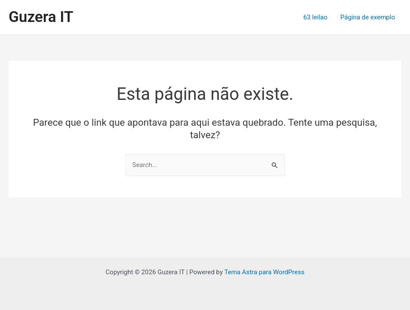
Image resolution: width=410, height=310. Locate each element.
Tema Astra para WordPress (264, 272)
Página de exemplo (367, 17)
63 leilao (315, 17)
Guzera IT (41, 17)
